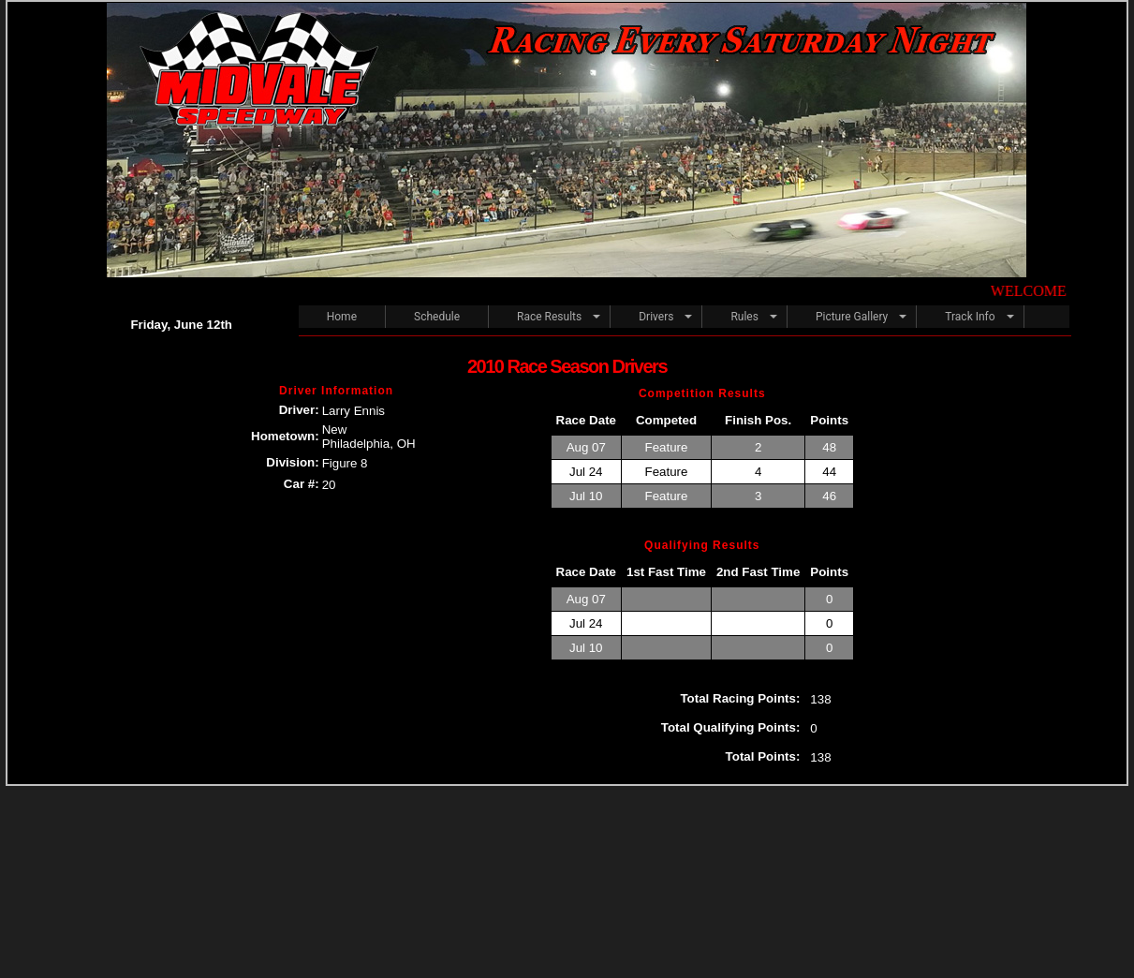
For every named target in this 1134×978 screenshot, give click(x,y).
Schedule (437, 316)
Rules (744, 316)
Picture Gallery (852, 316)
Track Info (969, 316)
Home (342, 316)
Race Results (549, 316)
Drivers (656, 316)
